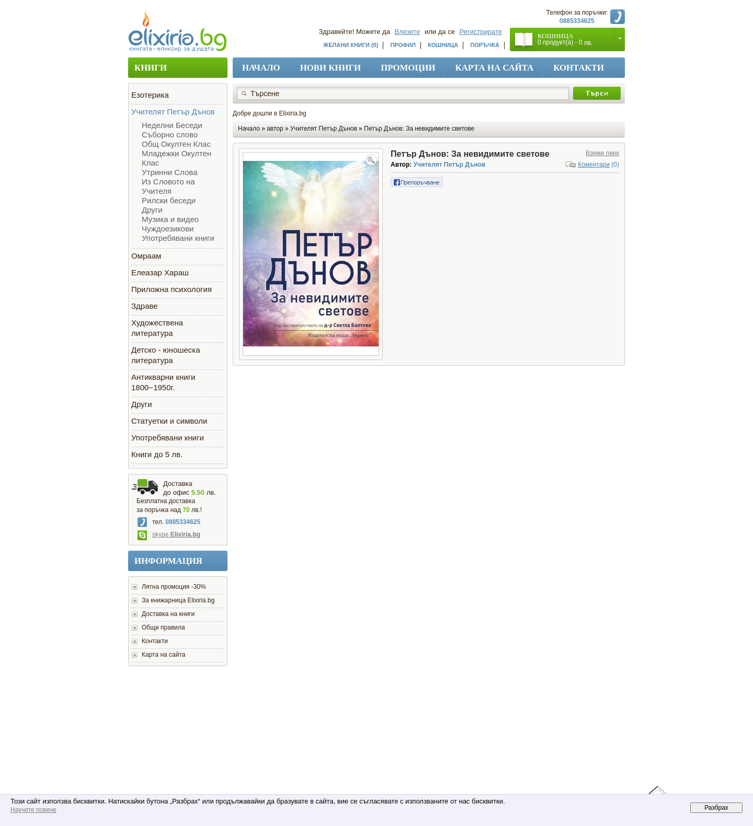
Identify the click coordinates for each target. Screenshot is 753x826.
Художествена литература (157, 328)
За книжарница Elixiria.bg (178, 600)
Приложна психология (171, 289)
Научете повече (33, 809)
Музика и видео (170, 219)
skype (169, 534)
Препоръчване (417, 182)
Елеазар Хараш (160, 272)
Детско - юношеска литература (165, 355)
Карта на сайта (494, 68)
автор (275, 128)
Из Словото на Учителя (168, 186)
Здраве (144, 305)
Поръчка (484, 45)
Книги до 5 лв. (156, 454)
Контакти (578, 68)
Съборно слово (170, 134)
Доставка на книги (168, 614)
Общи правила (163, 627)
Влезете (407, 32)
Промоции (408, 68)
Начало (261, 68)
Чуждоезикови (168, 228)
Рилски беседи (169, 200)
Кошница (443, 45)
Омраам (146, 255)
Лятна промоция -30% (174, 586)
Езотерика (150, 94)
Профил (403, 45)
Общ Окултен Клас (176, 143)
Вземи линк (602, 153)
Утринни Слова (169, 172)
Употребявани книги (178, 238)
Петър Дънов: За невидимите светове (419, 128)
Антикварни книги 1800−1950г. (163, 382)
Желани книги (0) (350, 45)
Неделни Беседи (172, 125)
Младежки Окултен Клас (176, 158)
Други (152, 209)
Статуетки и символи (169, 420)
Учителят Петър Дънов (173, 111)
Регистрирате (481, 32)
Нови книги (330, 68)
